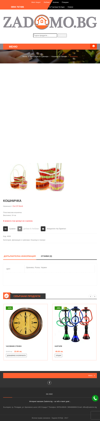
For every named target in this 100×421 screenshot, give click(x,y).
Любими (47, 2)
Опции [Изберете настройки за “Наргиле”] (58, 355)
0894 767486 (17, 7)
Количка (56, 2)
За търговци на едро (57, 7)
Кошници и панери (59, 56)
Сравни (12, 229)
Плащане (65, 2)
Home (25, 56)
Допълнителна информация (20, 256)
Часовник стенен (13, 346)
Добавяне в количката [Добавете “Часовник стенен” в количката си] (16, 355)
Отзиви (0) (46, 256)
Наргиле (58, 346)
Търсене (62, 35)
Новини (70, 7)
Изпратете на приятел (56, 229)
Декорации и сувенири (39, 56)
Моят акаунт (35, 2)
